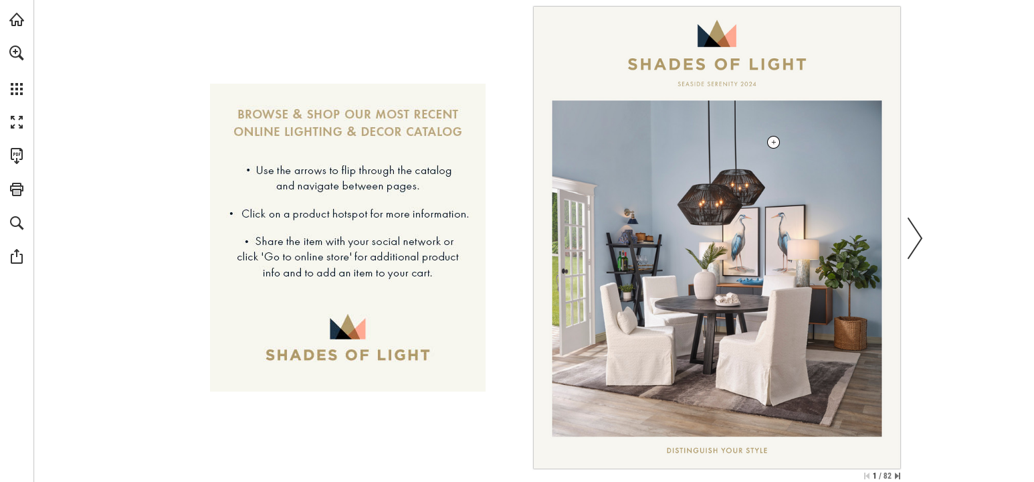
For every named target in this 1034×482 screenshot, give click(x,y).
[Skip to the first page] (866, 476)
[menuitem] (16, 70)
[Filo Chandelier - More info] (717, 268)
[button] (16, 53)
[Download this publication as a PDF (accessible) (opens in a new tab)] (16, 156)
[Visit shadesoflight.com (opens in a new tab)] (16, 19)
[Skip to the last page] (897, 476)
